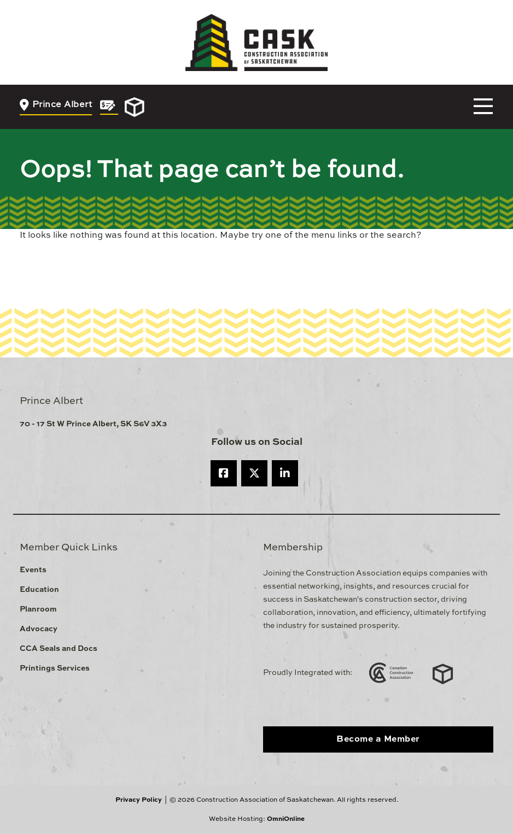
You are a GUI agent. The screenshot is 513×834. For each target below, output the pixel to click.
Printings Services (55, 668)
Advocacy (38, 629)
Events (33, 570)
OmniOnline (286, 819)
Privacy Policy (138, 800)
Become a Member (378, 739)
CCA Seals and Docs (58, 649)
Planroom (38, 609)
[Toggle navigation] (483, 107)
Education (39, 590)
